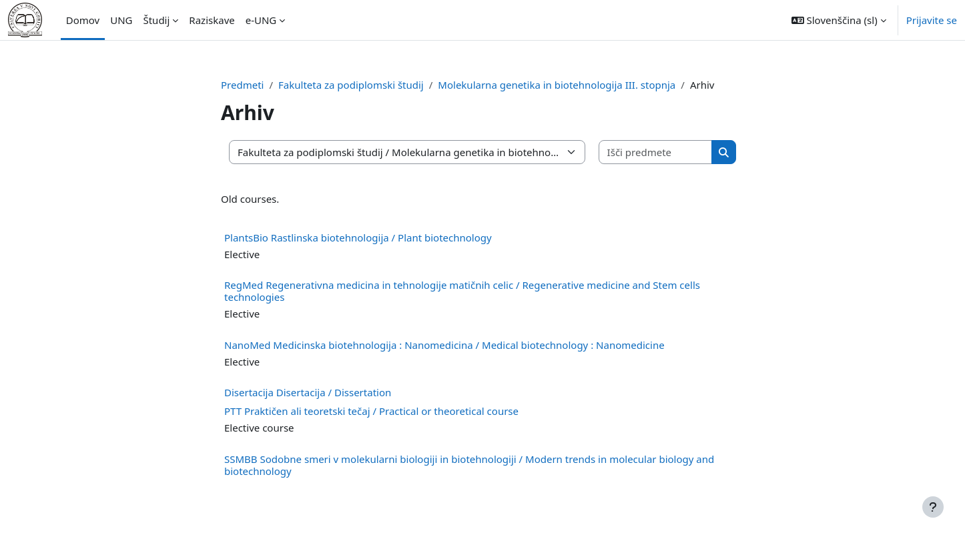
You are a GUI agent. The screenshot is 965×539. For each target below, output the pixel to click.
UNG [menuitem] (121, 20)
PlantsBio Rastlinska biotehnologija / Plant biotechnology (358, 237)
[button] (839, 20)
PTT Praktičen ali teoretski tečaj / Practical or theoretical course (371, 411)
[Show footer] (933, 507)
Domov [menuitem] (82, 20)
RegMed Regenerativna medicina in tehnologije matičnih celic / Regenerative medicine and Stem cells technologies (462, 291)
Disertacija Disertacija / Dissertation (307, 392)
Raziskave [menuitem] (211, 20)
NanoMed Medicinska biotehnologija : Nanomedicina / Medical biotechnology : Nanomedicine (444, 345)
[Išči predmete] (656, 152)
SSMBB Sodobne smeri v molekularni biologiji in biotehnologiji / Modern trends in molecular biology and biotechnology (469, 465)
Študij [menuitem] (156, 20)
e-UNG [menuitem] (261, 20)
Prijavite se (931, 20)
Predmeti (242, 84)
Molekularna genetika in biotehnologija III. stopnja (556, 84)
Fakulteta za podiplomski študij (351, 84)
